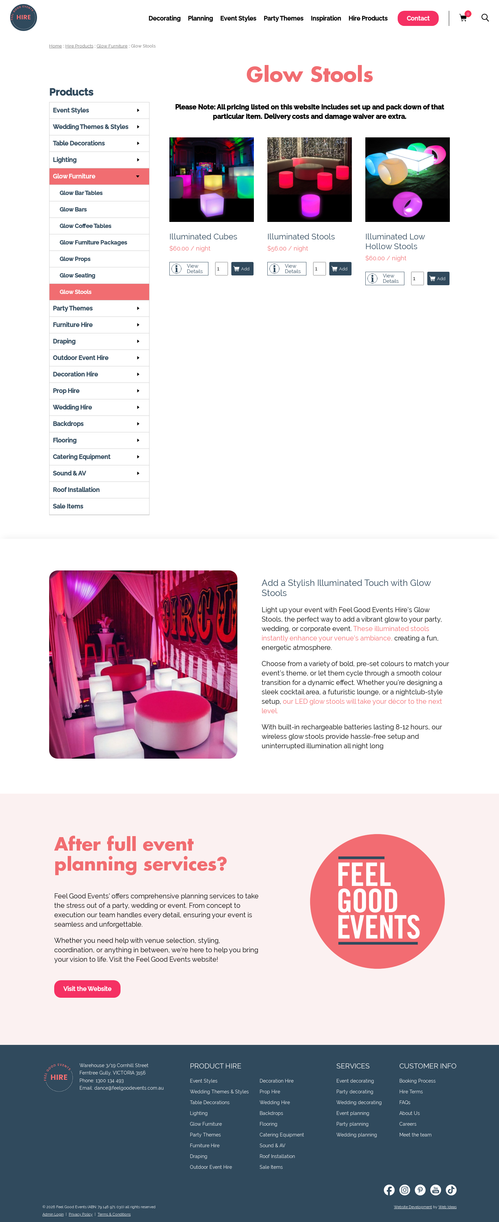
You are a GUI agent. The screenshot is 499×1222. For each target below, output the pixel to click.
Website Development (413, 1207)
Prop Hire (66, 390)
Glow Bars (73, 209)
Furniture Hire (73, 324)
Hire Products (368, 18)
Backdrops (68, 423)
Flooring (64, 440)
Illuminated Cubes (203, 236)
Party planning (352, 1124)
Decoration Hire (75, 374)
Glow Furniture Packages (93, 242)
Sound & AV (69, 473)
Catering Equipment (81, 456)
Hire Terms (411, 1091)
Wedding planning (356, 1134)
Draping (64, 341)
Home (55, 45)
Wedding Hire (72, 407)
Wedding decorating (359, 1102)
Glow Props (75, 259)
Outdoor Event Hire (80, 357)
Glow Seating (77, 275)
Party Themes (283, 18)
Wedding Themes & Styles (90, 126)
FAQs (404, 1102)
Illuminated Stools (301, 236)
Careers (408, 1124)
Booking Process (417, 1081)
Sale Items (68, 506)
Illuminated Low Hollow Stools (395, 241)
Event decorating (355, 1081)
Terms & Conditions (114, 1214)
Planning (200, 18)
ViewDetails (195, 268)
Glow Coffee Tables (85, 226)
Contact (418, 18)
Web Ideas (447, 1207)
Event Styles (238, 18)
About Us (409, 1113)
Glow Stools (143, 45)
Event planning (352, 1113)
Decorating (164, 18)
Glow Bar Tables (81, 193)
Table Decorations (79, 143)
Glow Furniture (112, 45)
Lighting (64, 159)
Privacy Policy (81, 1214)
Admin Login (53, 1214)
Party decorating (354, 1091)
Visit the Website (87, 988)
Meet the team (415, 1134)
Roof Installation (76, 489)
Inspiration (326, 18)
